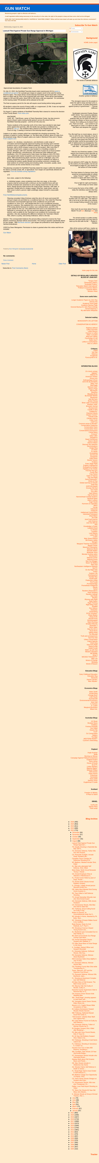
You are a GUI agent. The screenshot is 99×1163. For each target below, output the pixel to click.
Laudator (94, 531)
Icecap (95, 507)
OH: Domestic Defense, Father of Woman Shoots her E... (83, 1025)
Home (34, 264)
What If (95, 655)
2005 (72, 1147)
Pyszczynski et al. (91, 357)
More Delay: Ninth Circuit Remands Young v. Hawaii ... (84, 871)
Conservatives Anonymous (88, 430)
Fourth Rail (93, 472)
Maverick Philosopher (90, 547)
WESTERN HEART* (90, 739)
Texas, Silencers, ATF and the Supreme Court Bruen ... (82, 971)
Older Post (62, 264)
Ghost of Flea (92, 481)
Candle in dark (92, 409)
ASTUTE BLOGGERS (89, 382)
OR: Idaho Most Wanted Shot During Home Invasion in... (84, 890)
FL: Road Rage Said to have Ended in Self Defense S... (84, 1071)
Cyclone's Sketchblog (90, 740)
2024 (72, 826)
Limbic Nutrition (92, 766)
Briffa (96, 754)
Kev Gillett (93, 728)
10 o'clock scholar (91, 371)
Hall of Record (92, 495)
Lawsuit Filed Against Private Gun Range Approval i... (83, 844)
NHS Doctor (93, 772)
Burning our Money (90, 756)
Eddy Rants (93, 458)
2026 (72, 822)
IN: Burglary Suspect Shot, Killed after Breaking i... (83, 1029)
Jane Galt (94, 702)
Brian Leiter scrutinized (89, 403)
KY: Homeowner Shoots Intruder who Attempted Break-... (84, 1056)
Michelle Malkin (92, 551)
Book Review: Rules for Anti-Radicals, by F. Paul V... (81, 925)
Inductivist (94, 509)
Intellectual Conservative (89, 512)
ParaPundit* (93, 578)
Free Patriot (93, 474)
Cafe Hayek (93, 697)
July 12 (16, 128)
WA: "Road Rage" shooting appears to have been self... (84, 998)
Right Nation (93, 601)
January (75, 1110)
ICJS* (95, 732)
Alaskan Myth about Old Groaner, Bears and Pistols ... (83, 1060)
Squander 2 (93, 625)
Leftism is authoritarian (89, 342)
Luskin (95, 537)
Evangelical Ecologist (90, 467)
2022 (72, 830)
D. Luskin (94, 705)
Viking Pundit (93, 646)
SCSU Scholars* (91, 613)
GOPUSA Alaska (91, 486)
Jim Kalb (94, 517)
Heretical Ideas (92, 498)
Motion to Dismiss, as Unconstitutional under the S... (83, 913)
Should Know (92, 618)
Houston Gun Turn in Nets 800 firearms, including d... (82, 1048)
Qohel (95, 589)
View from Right (92, 645)
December (76, 832)
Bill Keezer (94, 390)
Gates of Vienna (92, 476)
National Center (92, 557)
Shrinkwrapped (92, 620)
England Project (92, 759)
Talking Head (93, 632)
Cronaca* (94, 434)
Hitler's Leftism (92, 500)
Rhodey (95, 598)
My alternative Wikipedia (89, 310)
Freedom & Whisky (90, 793)
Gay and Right (92, 477)
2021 (72, 1113)
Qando (95, 587)
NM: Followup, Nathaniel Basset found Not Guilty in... (83, 1013)
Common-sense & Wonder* (88, 423)
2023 (72, 828)
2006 (72, 1144)
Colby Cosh (93, 420)
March (74, 1106)
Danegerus (93, 437)
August (75, 841)
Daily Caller (93, 436)
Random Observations (89, 591)
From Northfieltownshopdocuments (15, 195)
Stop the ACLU (92, 629)
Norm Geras (93, 761)
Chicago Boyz (93, 695)
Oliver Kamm (93, 773)
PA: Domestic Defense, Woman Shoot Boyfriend (82, 956)
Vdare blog (94, 643)
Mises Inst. (94, 709)
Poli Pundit (94, 582)
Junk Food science (91, 519)
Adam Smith (93, 692)
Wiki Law (94, 658)
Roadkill (94, 606)
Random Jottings (91, 594)
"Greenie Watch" (91, 289)
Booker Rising (93, 401)
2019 (72, 1117)
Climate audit (93, 416)
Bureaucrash (93, 408)
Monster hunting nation (89, 554)
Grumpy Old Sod (91, 488)
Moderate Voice (92, 552)
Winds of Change (91, 660)
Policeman (93, 775)
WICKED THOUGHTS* (89, 657)
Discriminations (92, 446)
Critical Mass (93, 432)
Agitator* (94, 373)
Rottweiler (94, 610)
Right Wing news (91, 604)
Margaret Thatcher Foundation (87, 544)
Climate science (92, 418)
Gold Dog (94, 484)
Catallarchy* (93, 411)
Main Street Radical (90, 538)
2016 (72, 1123)
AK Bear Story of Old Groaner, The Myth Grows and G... (84, 983)
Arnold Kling (93, 693)
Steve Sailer (93, 627)
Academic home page (90, 303)
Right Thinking (92, 603)
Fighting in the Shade (90, 469)
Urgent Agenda (92, 641)
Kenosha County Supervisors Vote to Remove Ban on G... (84, 990)
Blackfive (94, 392)
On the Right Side (91, 570)
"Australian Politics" (90, 284)
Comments (74, 31)
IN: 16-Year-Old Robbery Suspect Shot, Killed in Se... (83, 1037)
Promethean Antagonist (90, 585)
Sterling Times (92, 780)
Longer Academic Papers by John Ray (84, 300)
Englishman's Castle (90, 782)
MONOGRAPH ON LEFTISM (87, 321)
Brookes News (92, 723)
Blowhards (93, 397)
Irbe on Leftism (92, 343)
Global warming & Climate (88, 483)
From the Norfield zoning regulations (23, 171)
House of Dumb (92, 763)
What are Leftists (91, 336)
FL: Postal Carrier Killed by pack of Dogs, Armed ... (83, 878)
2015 (72, 1125)
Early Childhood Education (88, 674)
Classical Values (91, 413)
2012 (72, 1132)
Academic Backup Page (89, 305)
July (74, 1098)
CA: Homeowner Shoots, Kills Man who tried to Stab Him (83, 905)
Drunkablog (93, 453)
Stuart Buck (93, 631)
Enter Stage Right (91, 463)
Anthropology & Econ (90, 380)
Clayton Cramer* (91, 415)
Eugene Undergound (90, 465)
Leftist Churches (91, 329)
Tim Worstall (93, 634)
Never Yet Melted (92, 563)
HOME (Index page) (90, 42)
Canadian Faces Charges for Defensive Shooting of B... (81, 859)
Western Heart (92, 291)
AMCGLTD (93, 375)
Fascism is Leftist (91, 333)
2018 (72, 1119)
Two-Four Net (92, 638)
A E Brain (94, 721)
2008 (72, 1140)
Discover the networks (89, 444)
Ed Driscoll (94, 455)
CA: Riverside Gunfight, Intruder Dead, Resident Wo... (83, 855)
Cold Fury (94, 422)
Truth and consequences (89, 636)
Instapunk (94, 510)
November (76, 834)
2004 (72, 1149)
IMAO (95, 505)
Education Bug (92, 676)
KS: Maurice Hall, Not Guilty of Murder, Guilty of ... (82, 987)
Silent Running (92, 622)
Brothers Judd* (92, 404)
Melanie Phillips (92, 770)
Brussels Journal (91, 406)
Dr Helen (94, 450)
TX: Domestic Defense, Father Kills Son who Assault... (84, 851)
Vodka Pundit (92, 648)
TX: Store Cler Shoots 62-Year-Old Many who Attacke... (83, 1091)
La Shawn (94, 530)
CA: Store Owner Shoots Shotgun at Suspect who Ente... (84, 1079)
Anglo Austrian (92, 752)
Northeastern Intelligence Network (85, 566)
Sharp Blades (92, 615)
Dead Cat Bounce (91, 439)
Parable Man (93, 577)
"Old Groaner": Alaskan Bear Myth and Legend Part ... (83, 1017)
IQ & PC (94, 765)
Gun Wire (94, 491)
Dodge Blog (93, 448)
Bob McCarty (93, 399)
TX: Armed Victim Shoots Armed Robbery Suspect (83, 882)
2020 (72, 1115)
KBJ (96, 524)
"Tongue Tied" (92, 281)
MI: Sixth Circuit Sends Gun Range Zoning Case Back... (84, 936)
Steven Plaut (93, 806)
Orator (95, 571)
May (74, 1102)
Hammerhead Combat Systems (86, 497)
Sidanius (94, 354)
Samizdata (93, 777)
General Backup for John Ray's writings (84, 307)
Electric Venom (92, 460)
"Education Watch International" (86, 286)
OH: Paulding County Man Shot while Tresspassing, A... (84, 967)
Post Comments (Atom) (20, 268)
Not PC (95, 568)
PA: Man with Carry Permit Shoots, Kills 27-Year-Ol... (83, 1033)
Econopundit (93, 699)
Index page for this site (89, 270)
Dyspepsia (93, 457)
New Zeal (94, 564)
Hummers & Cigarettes (89, 504)
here (82, 211)
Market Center (92, 545)
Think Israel (93, 808)
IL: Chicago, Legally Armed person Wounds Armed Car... (83, 886)
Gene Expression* (91, 479)
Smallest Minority (92, 624)
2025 (72, 824)
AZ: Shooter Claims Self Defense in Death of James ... (84, 1068)
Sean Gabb (93, 779)
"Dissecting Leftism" (91, 282)
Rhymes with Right (91, 599)
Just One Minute (91, 523)
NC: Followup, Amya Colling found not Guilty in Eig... (83, 909)
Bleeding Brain (92, 394)
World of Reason (92, 664)
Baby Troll (94, 383)
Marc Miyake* (92, 681)
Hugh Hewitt (93, 502)
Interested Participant (90, 514)
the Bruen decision (24, 222)
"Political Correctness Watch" (87, 288)
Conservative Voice (91, 429)
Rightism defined (91, 328)
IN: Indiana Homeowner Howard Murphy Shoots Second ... (83, 1010)
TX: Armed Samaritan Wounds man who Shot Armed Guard (84, 898)
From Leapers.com (9, 139)
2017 (72, 1121)
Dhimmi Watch (92, 443)
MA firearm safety (91, 540)
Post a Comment (8, 260)
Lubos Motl (93, 535)
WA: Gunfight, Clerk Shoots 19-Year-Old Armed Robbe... (84, 1052)
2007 (72, 1142)
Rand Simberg (92, 592)
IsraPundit (94, 805)
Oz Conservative (91, 733)
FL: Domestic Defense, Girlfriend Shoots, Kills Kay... (83, 952)
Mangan (94, 542)
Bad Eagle (93, 385)
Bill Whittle (93, 653)
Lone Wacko (93, 533)
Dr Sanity (94, 451)
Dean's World (92, 441)
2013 (72, 1130)
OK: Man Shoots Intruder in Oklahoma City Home (81, 1064)
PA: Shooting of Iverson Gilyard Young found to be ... (82, 929)
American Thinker (91, 376)
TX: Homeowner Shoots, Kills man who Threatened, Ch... (83, 1083)
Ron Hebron (93, 608)
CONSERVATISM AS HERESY (86, 324)
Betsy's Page (93, 389)
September (76, 839)
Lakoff (95, 350)
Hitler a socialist (92, 335)
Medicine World (92, 549)
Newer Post (5, 264)
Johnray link (93, 302)
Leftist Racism (92, 331)
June (74, 1100)
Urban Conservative (90, 639)
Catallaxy (94, 725)
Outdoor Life (93, 573)
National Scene (92, 559)
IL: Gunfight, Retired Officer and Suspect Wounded (82, 948)
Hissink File (93, 730)
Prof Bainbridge (92, 584)
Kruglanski (93, 356)
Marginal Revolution (90, 707)
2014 (72, 1127)
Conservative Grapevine (89, 425)
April (74, 1104)
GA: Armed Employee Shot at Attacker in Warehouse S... (82, 875)
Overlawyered (93, 575)
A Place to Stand (91, 794)
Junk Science (92, 521)
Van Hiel (95, 352)
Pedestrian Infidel (91, 580)
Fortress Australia (91, 726)
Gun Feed (94, 490)
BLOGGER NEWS (91, 396)
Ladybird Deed (92, 528)
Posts (72, 28)
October (75, 837)
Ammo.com (93, 378)
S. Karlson (93, 704)
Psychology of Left (91, 338)
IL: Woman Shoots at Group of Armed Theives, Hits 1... (84, 1095)
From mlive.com (23, 113)
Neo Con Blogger (91, 561)
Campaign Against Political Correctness (84, 758)
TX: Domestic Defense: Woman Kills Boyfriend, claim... (84, 975)
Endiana (94, 462)
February (75, 1108)
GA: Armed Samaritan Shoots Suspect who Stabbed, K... (82, 940)
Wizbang (95, 662)
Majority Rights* (92, 768)
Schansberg (93, 611)
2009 (72, 1138)
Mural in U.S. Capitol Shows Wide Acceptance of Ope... (83, 1006)
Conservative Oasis (90, 427)
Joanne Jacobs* (92, 679)
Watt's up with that (91, 650)
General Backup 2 (91, 309)
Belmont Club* (92, 387)
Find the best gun (91, 470)
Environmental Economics (88, 700)
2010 (72, 1136)
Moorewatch (93, 556)
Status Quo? (93, 340)
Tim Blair (94, 737)
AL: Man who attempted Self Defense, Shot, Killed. (81, 867)
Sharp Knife (93, 617)
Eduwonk (94, 678)
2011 (72, 1134)
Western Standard (91, 651)
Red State (94, 596)
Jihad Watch (93, 516)
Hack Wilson (93, 493)
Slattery (95, 735)
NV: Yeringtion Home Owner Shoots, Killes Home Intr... (84, 1002)
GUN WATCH (17, 8)
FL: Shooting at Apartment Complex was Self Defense (84, 979)
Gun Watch (7, 232)
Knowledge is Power (90, 526)
